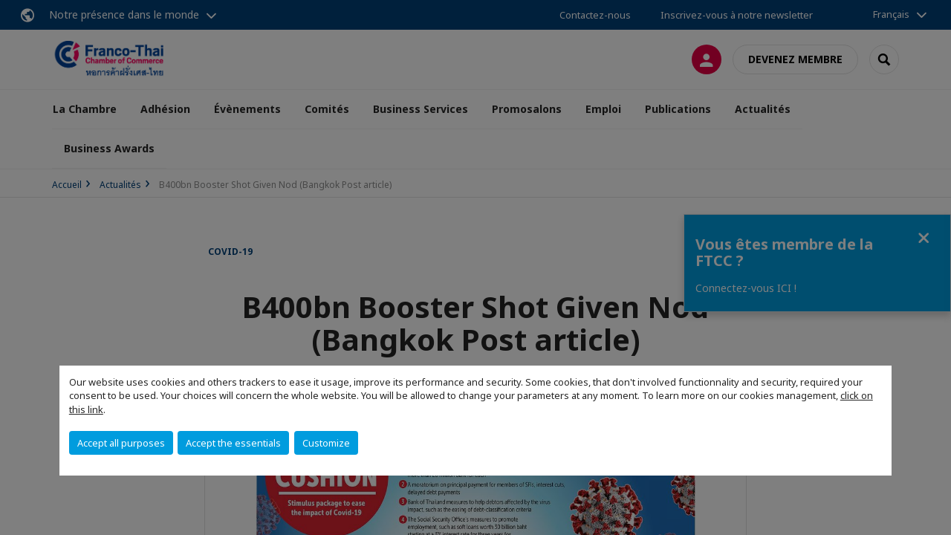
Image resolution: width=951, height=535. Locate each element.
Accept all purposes (121, 443)
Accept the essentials (233, 443)
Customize (326, 443)
